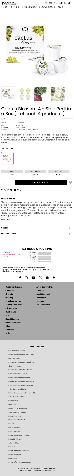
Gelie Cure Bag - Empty (17, 412)
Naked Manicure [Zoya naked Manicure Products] (14, 454)
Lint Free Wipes (14, 427)
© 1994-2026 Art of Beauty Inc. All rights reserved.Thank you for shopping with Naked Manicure (37, 469)
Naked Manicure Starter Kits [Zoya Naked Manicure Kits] (18, 450)
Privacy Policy (11, 308)
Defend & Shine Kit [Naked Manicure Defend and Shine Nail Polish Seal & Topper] (15, 439)
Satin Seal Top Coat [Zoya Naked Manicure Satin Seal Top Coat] (15, 443)
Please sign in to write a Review (12, 255)
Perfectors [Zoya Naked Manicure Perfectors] (12, 404)
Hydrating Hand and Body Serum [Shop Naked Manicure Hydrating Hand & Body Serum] (20, 385)
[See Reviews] (63, 118)
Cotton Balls (13, 400)
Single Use (12, 125)
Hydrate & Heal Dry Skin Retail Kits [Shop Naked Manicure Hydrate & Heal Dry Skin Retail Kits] (21, 362)
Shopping (40, 301)
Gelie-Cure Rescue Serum (18, 373)
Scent (35, 228)
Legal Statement (43, 294)
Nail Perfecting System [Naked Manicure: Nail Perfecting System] (16, 350)
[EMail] (18, 189)
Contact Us (9, 290)
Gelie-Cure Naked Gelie (17, 389)
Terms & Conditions (13, 305)
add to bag (31, 183)
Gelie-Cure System (13, 322)
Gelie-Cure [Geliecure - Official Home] (12, 458)
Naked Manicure (12, 319)
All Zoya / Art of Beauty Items (19, 462)
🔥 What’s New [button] (29, 7)
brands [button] (15, 7)
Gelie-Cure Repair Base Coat (19, 377)
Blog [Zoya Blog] (60, 7)
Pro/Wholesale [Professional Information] (47, 7)
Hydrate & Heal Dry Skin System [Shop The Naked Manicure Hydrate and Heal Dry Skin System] (20, 370)
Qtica (7, 326)
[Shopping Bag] (69, 3)
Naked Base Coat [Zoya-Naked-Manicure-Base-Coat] (14, 416)
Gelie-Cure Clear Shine (16, 397)
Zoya (7, 315)
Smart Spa (9, 330)
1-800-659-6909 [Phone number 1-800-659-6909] (43, 305)
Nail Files (11, 424)
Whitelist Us (41, 298)
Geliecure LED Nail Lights (17, 408)
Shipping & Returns (13, 301)
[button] (9, 3)
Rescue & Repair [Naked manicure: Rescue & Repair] (14, 358)
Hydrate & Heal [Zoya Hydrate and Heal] (14, 431)
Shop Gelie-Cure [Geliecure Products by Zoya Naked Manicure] (14, 366)
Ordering (9, 298)
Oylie (7, 333)
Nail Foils (11, 447)
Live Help (9, 294)
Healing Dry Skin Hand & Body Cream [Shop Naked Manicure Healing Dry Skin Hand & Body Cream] (22, 381)
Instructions (35, 234)
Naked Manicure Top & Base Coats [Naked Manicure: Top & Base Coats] (21, 354)
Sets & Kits (5, 220)
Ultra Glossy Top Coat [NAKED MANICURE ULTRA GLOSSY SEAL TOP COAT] (16, 420)
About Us (40, 290)
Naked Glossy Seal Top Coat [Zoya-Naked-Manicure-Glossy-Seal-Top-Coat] (19, 435)
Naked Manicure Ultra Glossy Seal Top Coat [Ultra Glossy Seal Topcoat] (22, 393)
